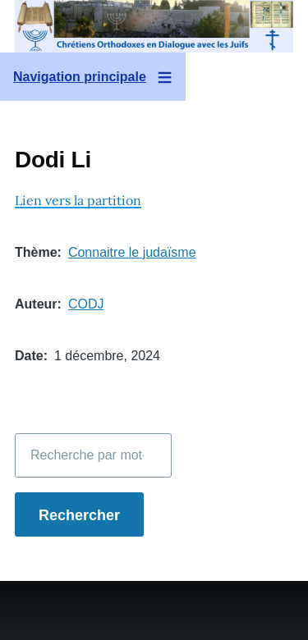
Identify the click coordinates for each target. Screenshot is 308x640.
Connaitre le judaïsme (132, 252)
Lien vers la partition (78, 200)
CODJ (86, 304)
